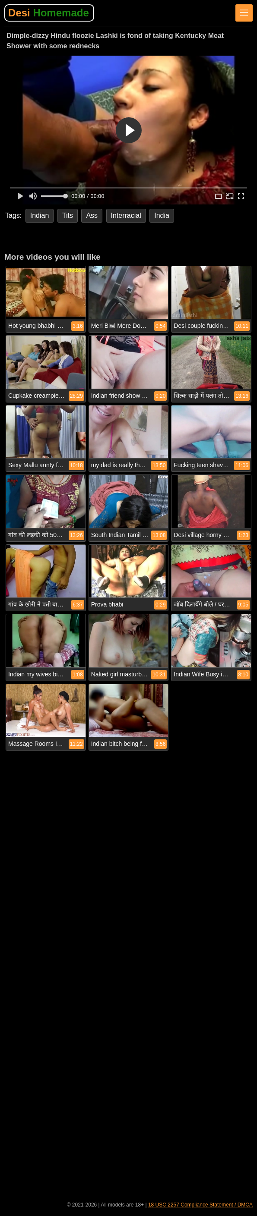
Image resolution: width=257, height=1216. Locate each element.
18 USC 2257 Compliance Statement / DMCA (200, 1205)
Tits (67, 215)
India (161, 215)
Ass (92, 215)
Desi (48, 13)
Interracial (126, 215)
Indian (39, 215)
